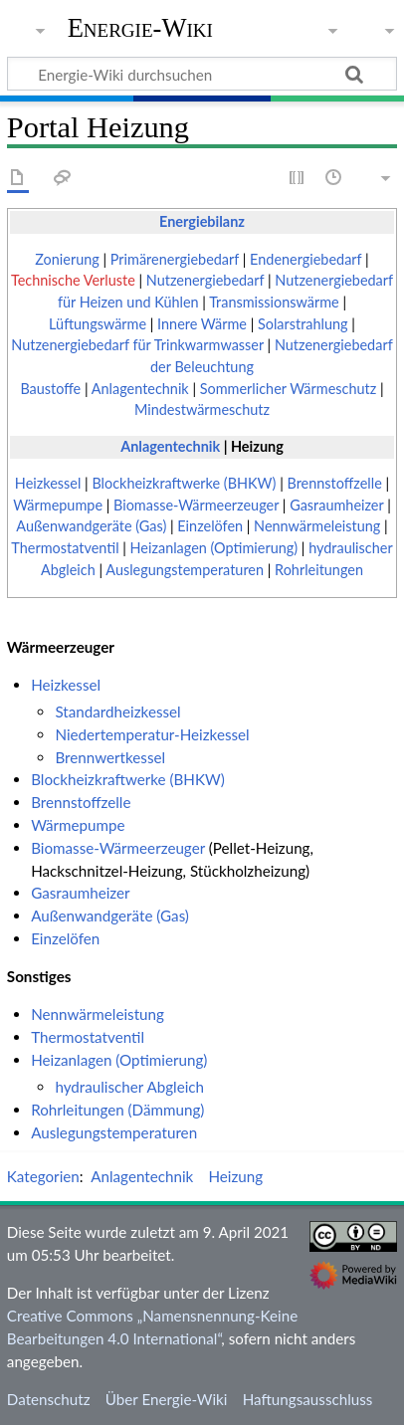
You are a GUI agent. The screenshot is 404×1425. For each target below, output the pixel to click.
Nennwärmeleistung (317, 525)
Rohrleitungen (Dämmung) (117, 1110)
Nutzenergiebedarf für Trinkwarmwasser (137, 344)
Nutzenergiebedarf (205, 280)
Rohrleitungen (319, 569)
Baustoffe (50, 388)
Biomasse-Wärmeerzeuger (196, 505)
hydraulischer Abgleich (129, 1087)
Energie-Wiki (140, 28)
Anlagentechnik (140, 388)
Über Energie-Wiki (166, 1399)
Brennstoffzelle (334, 483)
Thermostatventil (64, 547)
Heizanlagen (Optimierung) (214, 547)
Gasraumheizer (336, 505)
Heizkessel (48, 483)
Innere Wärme (202, 323)
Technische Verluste (73, 280)
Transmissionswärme (274, 302)
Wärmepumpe (57, 505)
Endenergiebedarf (305, 259)
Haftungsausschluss (308, 1399)
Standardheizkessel (117, 711)
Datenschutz (49, 1399)
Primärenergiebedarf (174, 259)
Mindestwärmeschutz (202, 409)
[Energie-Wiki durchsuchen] (202, 74)
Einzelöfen (210, 525)
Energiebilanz (202, 221)
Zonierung (67, 259)
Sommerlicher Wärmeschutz (288, 388)
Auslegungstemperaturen (184, 569)
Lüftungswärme (97, 323)
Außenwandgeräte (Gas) (91, 525)
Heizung (257, 446)
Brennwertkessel (110, 757)
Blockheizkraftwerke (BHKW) (184, 483)
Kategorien (43, 1176)
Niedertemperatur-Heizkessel (152, 734)
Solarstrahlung (303, 323)
